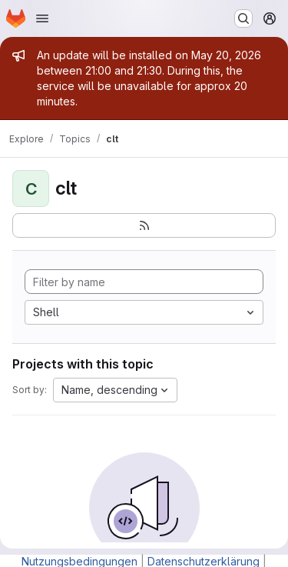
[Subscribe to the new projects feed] (144, 225)
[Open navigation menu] (42, 18)
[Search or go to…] (243, 18)
